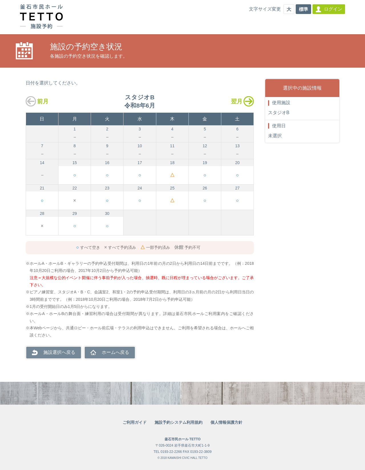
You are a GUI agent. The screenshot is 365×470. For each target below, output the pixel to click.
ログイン (333, 9)
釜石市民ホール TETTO (182, 439)
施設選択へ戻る (59, 352)
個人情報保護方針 (226, 422)
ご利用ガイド (135, 422)
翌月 (236, 101)
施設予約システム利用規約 (178, 422)
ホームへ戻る (115, 352)
